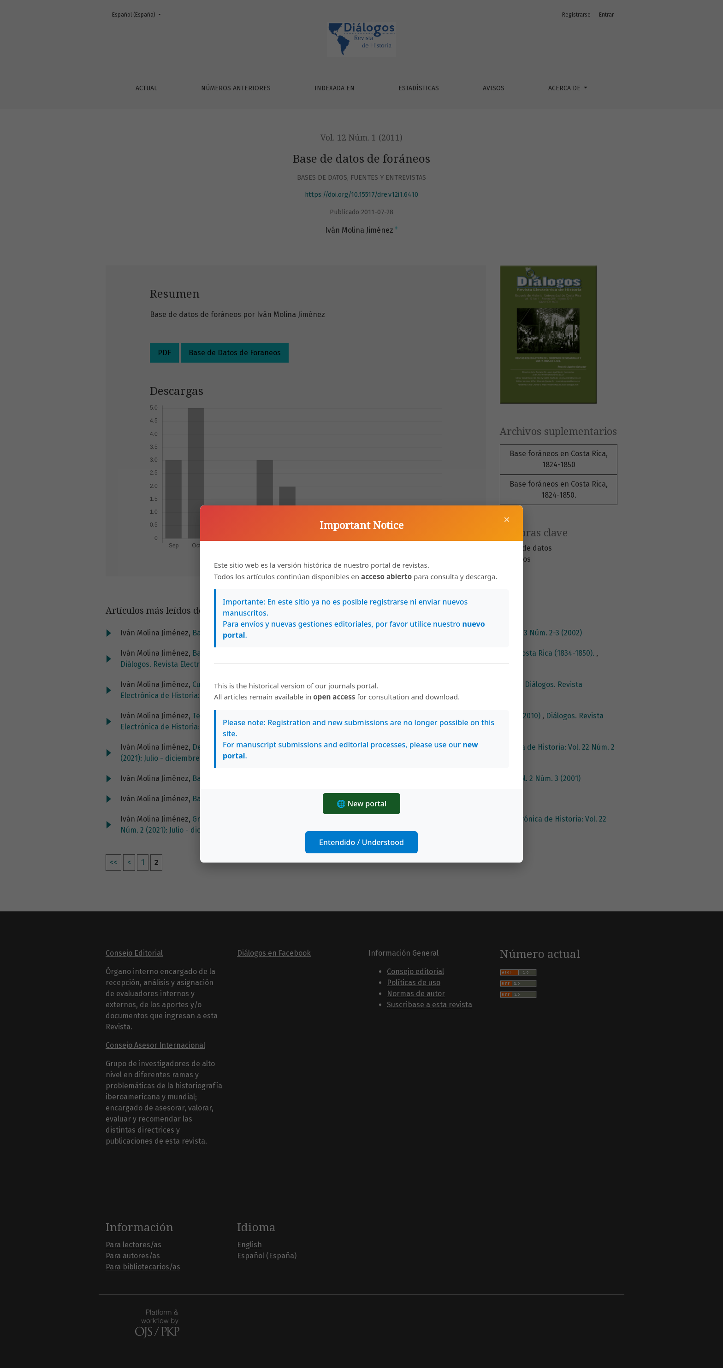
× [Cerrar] (507, 519)
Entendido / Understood (361, 842)
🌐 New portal (362, 803)
